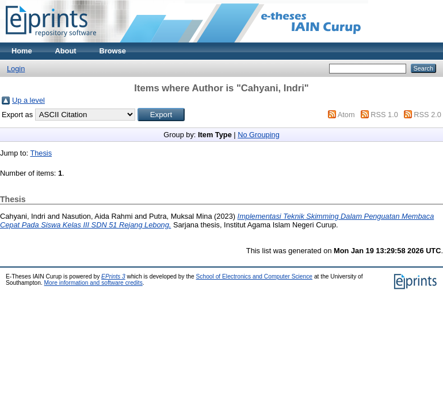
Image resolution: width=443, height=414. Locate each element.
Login (16, 68)
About (66, 51)
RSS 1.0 (384, 114)
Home (22, 51)
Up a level (28, 100)
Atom (346, 114)
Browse (113, 51)
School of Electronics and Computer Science (254, 276)
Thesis (41, 153)
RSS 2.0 (427, 114)
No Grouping (259, 134)
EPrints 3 (113, 276)
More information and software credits (93, 283)
